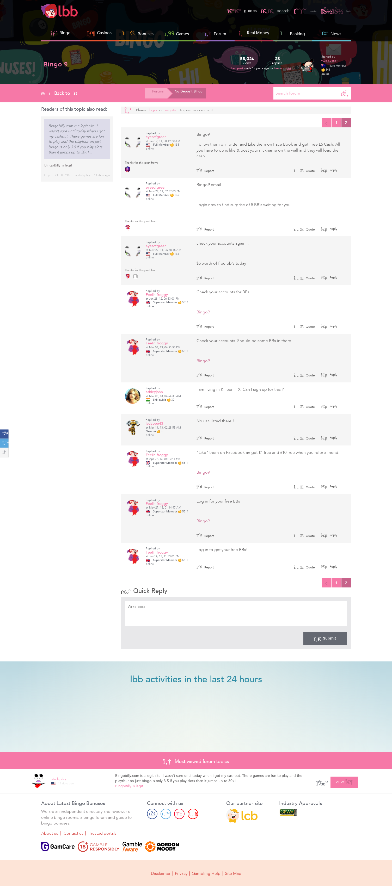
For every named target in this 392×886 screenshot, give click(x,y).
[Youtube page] (193, 815)
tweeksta (328, 61)
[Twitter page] (166, 815)
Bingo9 (203, 313)
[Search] (345, 93)
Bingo (65, 33)
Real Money (258, 33)
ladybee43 (154, 424)
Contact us (73, 834)
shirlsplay (84, 175)
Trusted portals (103, 834)
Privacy (181, 873)
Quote (304, 172)
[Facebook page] (152, 815)
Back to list (59, 93)
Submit (325, 640)
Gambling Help (206, 873)
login (333, 11)
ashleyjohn (154, 393)
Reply (333, 171)
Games (176, 33)
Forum (215, 33)
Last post (237, 68)
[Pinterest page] (179, 815)
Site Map (233, 873)
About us (49, 834)
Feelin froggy (283, 68)
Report (205, 172)
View (344, 782)
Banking (292, 33)
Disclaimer (160, 873)
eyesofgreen (156, 137)
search (262, 11)
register (296, 11)
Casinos (104, 33)
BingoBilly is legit (58, 165)
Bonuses (138, 33)
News (331, 33)
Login (153, 110)
